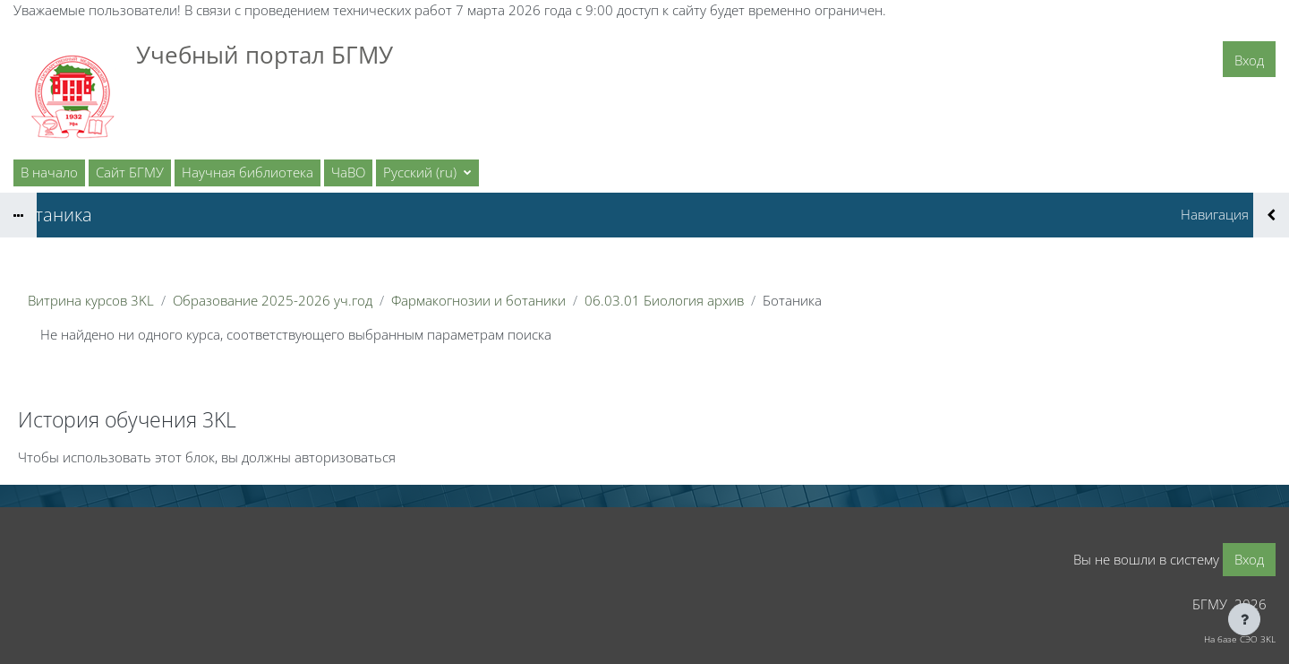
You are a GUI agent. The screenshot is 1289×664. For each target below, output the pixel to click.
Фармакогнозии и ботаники (478, 300)
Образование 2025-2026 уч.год (272, 300)
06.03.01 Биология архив (664, 300)
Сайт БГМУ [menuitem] (130, 172)
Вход (1249, 60)
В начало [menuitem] (49, 172)
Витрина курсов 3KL (91, 300)
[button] (427, 173)
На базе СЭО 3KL (1240, 639)
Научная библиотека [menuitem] (247, 172)
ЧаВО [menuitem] (348, 172)
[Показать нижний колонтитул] (1244, 619)
